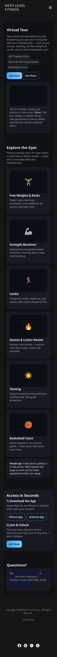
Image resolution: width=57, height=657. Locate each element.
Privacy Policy (28, 619)
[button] (50, 8)
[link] (21, 9)
